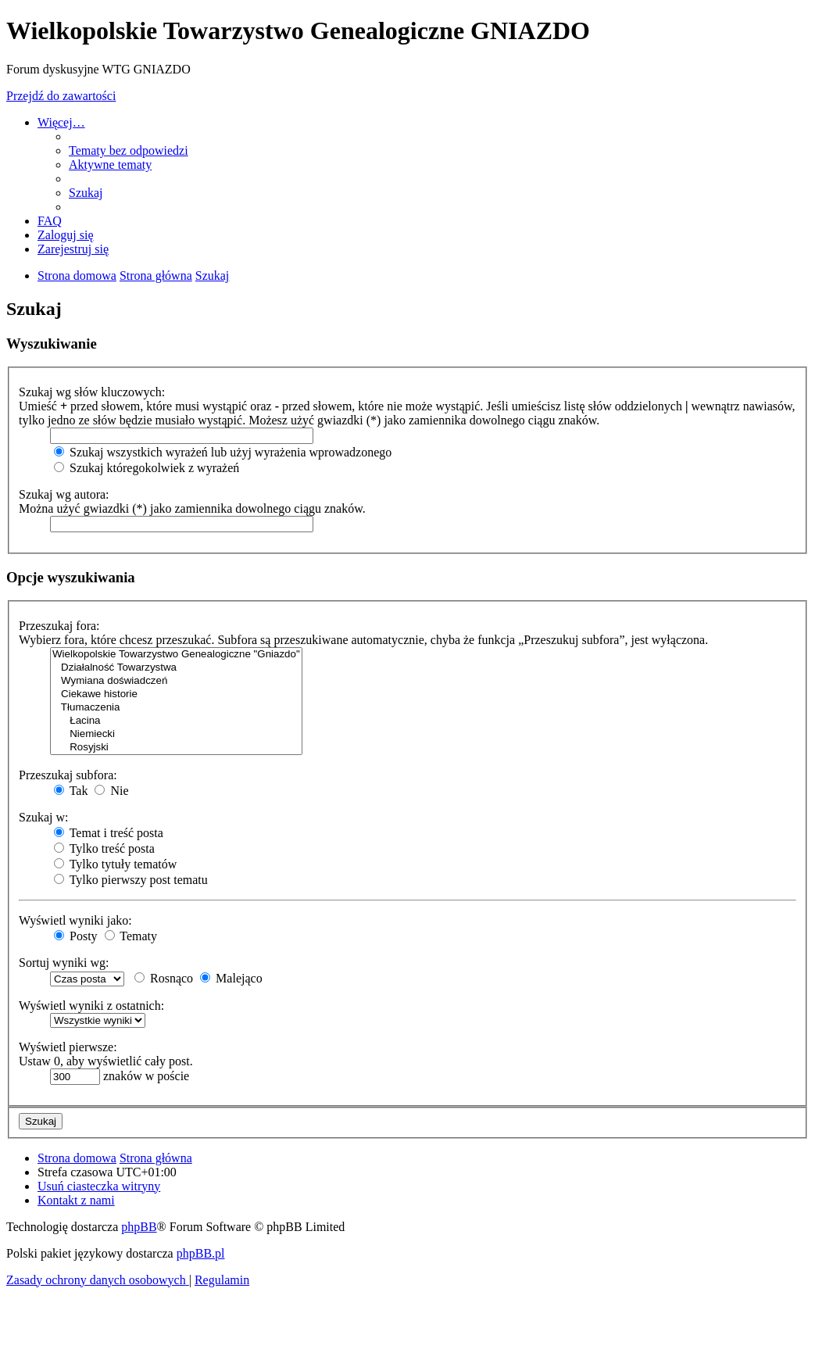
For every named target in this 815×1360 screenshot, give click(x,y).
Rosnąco (163, 978)
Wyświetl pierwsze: (68, 1047)
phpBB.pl (201, 1253)
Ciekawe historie (176, 694)
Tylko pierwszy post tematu (131, 879)
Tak (71, 790)
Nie (111, 790)
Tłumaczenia (176, 707)
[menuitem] (128, 150)
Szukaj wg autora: (64, 494)
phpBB (138, 1226)
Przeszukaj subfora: (68, 775)
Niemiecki (176, 734)
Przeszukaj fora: (59, 625)
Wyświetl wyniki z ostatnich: (91, 1005)
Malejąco (231, 978)
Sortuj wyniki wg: (64, 962)
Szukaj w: (44, 817)
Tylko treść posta (104, 848)
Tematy (131, 936)
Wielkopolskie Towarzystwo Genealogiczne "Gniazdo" (176, 654)
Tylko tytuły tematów (115, 864)
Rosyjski (176, 747)
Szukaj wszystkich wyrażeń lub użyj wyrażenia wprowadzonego (222, 452)
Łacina (176, 721)
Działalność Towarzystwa (176, 668)
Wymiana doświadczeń (176, 681)
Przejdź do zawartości (61, 95)
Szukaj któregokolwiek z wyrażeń (146, 467)
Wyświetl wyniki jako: (75, 920)
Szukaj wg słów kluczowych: (92, 392)
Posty (76, 936)
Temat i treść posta (108, 832)
